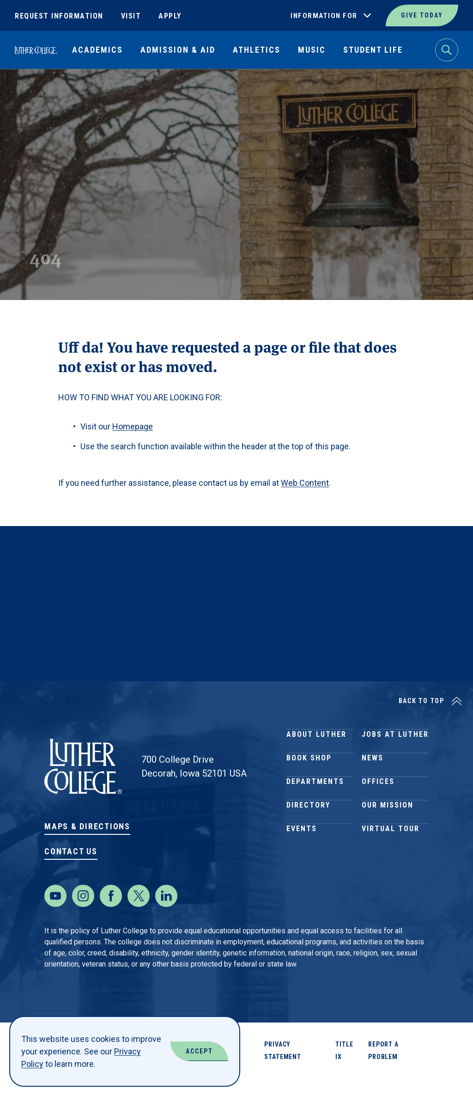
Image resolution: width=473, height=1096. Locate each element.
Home (24, 90)
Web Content (305, 483)
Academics (97, 50)
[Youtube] (55, 914)
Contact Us (70, 851)
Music (312, 50)
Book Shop (309, 771)
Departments (315, 805)
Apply (170, 16)
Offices (378, 805)
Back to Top (421, 700)
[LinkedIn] (166, 914)
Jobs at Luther (395, 738)
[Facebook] (111, 914)
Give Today (422, 15)
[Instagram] (83, 914)
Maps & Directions (87, 826)
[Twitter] (138, 914)
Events (301, 871)
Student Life (373, 50)
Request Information (59, 16)
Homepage (132, 426)
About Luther (316, 738)
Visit (131, 16)
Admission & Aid (177, 50)
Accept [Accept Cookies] (199, 1051)
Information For (324, 16)
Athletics (256, 50)
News (372, 771)
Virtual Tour (390, 871)
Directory (308, 838)
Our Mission (387, 838)
